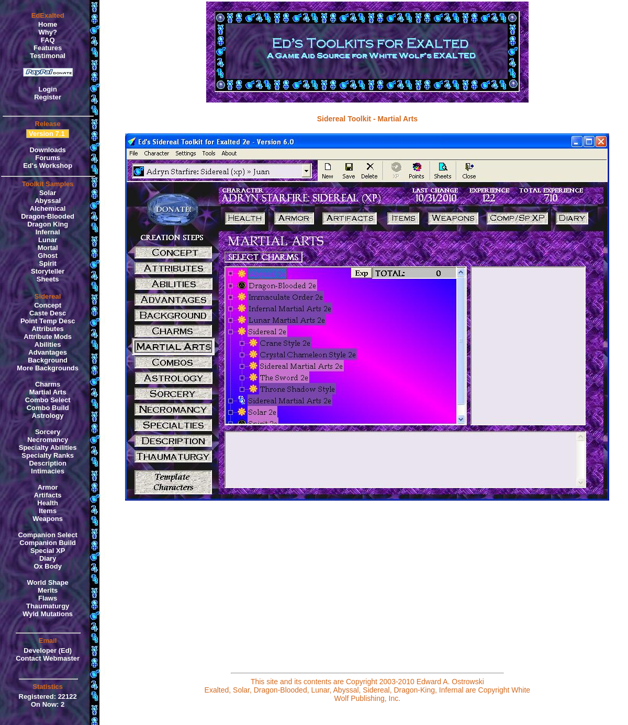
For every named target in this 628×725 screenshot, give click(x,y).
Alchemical (48, 208)
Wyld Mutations (48, 614)
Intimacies (47, 471)
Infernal (48, 232)
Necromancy (47, 440)
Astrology (48, 416)
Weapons (47, 519)
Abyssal (48, 201)
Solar (48, 193)
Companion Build (47, 543)
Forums (47, 158)
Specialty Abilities (48, 447)
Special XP (47, 550)
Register (47, 97)
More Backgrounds (47, 368)
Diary (48, 558)
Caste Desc (47, 313)
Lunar (47, 240)
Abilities (48, 344)
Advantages (47, 352)
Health (47, 503)
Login (47, 89)
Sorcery (47, 432)
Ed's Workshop (47, 165)
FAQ (48, 40)
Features (47, 48)
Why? (47, 32)
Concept (47, 305)
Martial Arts (47, 392)
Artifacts (48, 495)
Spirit (48, 263)
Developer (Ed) (48, 650)
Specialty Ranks (47, 455)
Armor (48, 487)
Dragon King (47, 224)
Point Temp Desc (47, 321)
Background (48, 360)
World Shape (48, 582)
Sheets (48, 279)
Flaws (47, 598)
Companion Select (47, 535)
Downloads (47, 150)
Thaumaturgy (47, 606)
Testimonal (47, 56)
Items (48, 511)
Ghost (48, 255)
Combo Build (48, 408)
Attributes (47, 329)
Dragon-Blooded (47, 216)
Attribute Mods (48, 337)
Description (47, 463)
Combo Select (48, 400)
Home (47, 24)
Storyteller (47, 271)
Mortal (48, 248)
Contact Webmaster (48, 658)
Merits (48, 590)
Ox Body (47, 566)
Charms (47, 384)
